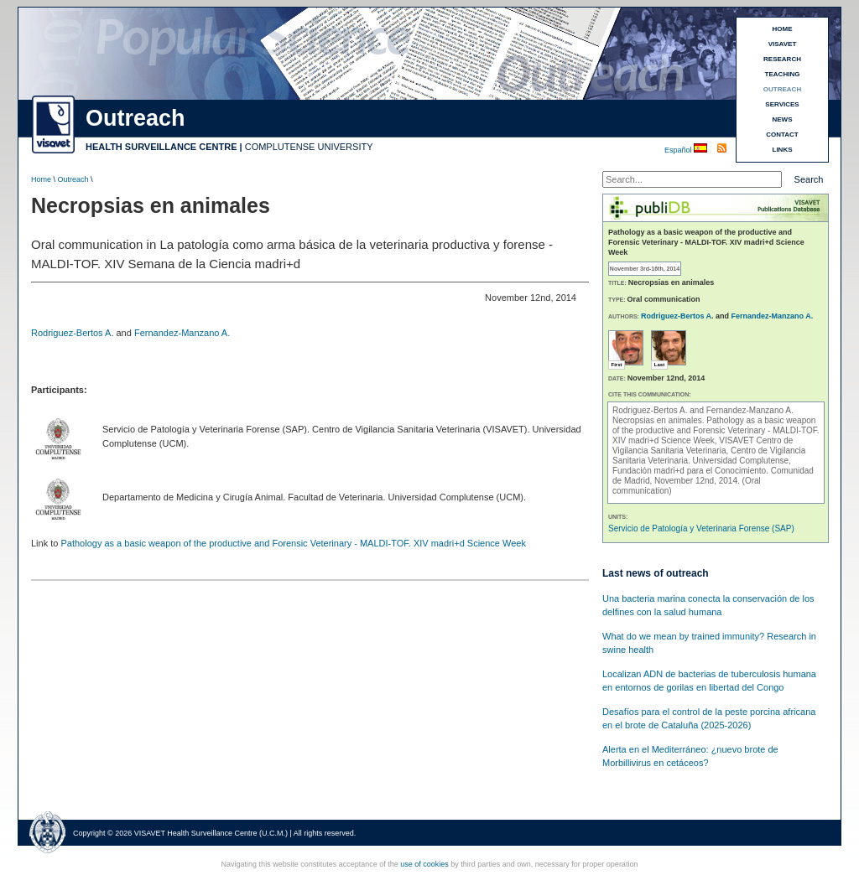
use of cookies (424, 864)
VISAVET (782, 44)
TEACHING (782, 74)
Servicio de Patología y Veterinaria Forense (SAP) (701, 528)
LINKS (783, 149)
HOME (783, 29)
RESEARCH (782, 59)
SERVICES (782, 104)
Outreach (73, 179)
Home (41, 179)
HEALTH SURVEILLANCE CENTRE (161, 147)
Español (679, 150)
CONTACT (782, 134)
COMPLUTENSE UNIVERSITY (309, 147)
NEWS (783, 119)
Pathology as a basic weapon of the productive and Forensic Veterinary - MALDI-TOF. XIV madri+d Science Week (292, 543)
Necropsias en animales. (659, 420)
